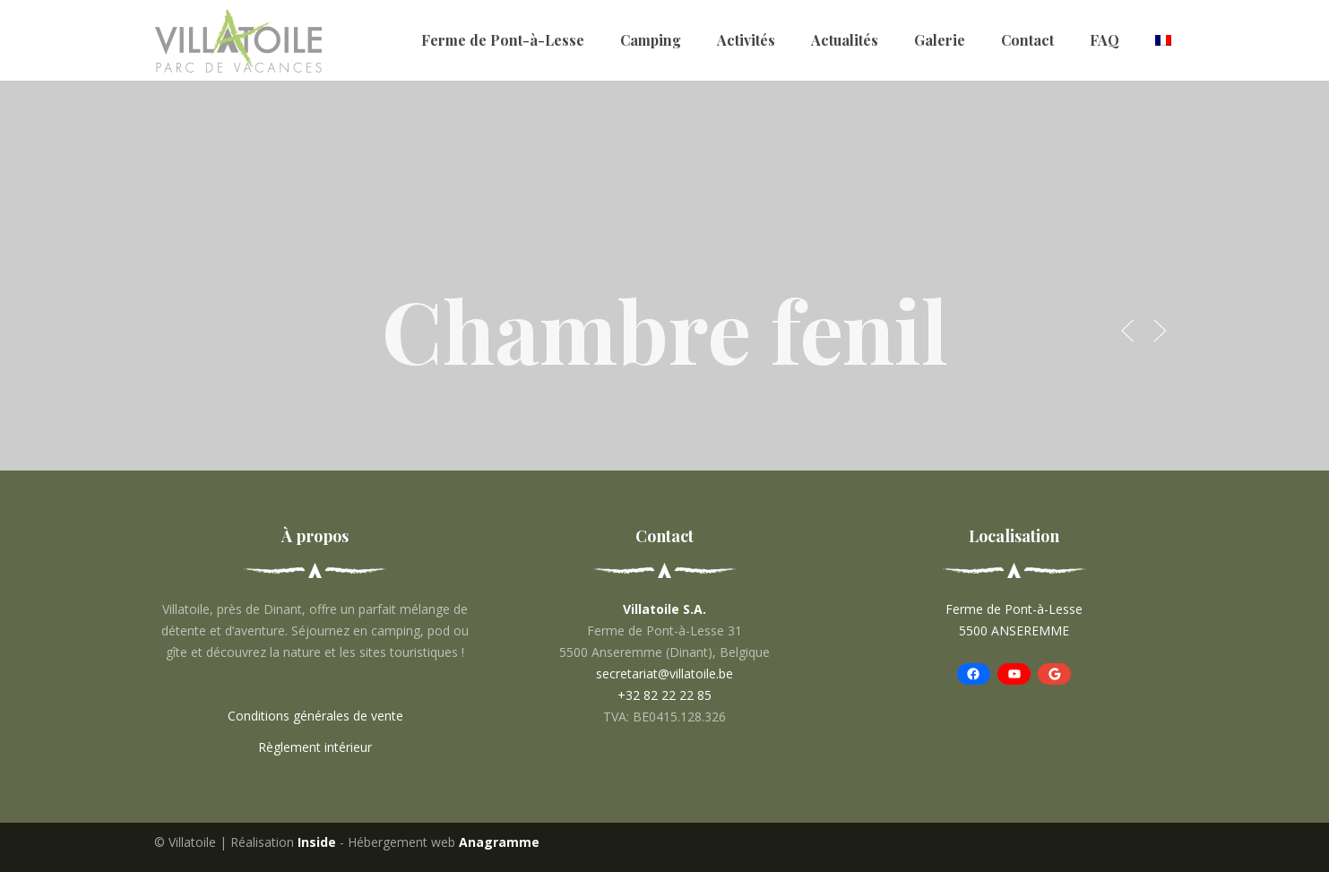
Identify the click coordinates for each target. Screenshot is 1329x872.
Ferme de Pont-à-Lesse (502, 39)
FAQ (1104, 39)
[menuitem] (1163, 40)
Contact (1027, 39)
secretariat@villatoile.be (664, 673)
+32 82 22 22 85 (664, 695)
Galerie (939, 39)
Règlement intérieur (315, 746)
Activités (746, 39)
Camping (650, 39)
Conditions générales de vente (315, 715)
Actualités (844, 39)
